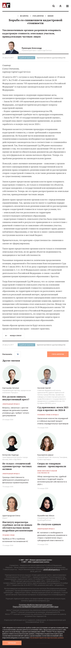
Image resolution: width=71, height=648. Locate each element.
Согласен (12, 643)
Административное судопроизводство (51, 58)
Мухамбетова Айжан (45, 515)
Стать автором (38, 16)
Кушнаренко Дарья (45, 455)
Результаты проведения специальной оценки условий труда (35, 606)
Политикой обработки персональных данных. (47, 638)
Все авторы (24, 16)
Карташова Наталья (10, 388)
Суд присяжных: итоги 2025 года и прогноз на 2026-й (52, 409)
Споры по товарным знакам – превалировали (51, 465)
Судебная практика (26, 58)
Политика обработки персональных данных (35, 605)
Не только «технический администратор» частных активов (17, 466)
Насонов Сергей (44, 388)
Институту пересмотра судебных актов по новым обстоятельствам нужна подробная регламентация (17, 526)
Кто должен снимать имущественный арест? (15, 398)
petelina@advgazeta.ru (51, 569)
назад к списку (13, 335)
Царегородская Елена (11, 515)
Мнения (50, 16)
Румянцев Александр (32, 48)
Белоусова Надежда (10, 455)
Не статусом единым (49, 524)
